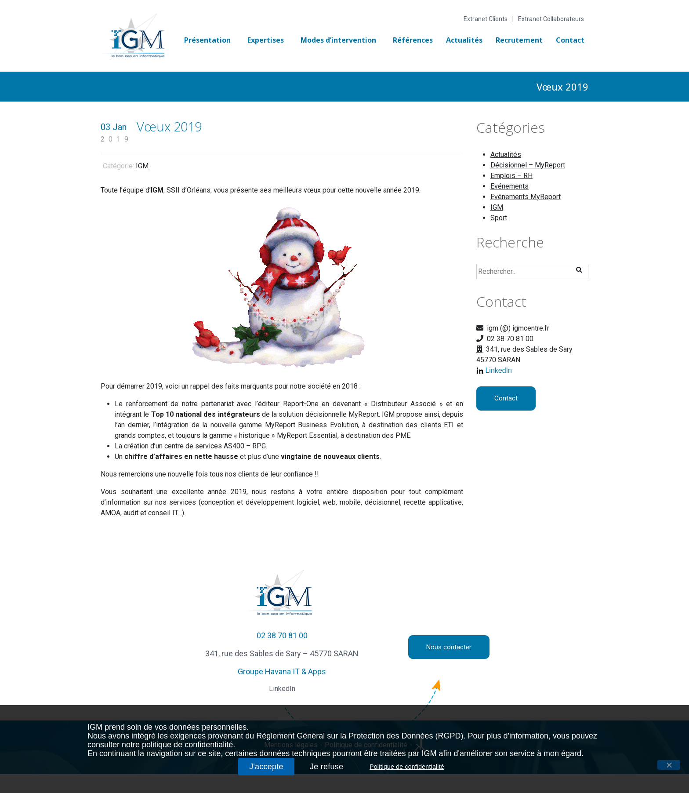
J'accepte (266, 766)
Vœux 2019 (169, 126)
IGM (142, 166)
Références (413, 40)
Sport (498, 218)
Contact (570, 40)
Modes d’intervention (338, 40)
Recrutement (519, 40)
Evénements (509, 186)
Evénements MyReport (525, 197)
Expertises (265, 40)
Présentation (207, 40)
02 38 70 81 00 (282, 635)
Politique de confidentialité (407, 766)
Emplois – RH (511, 175)
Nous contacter (448, 647)
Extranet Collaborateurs (551, 18)
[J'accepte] (668, 765)
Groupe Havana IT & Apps (282, 671)
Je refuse (326, 766)
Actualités (464, 40)
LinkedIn (498, 370)
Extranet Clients (486, 18)
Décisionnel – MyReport (527, 165)
